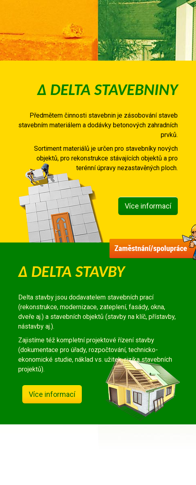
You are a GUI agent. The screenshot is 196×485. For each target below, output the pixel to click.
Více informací (148, 206)
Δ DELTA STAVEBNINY (107, 89)
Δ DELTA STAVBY (71, 271)
